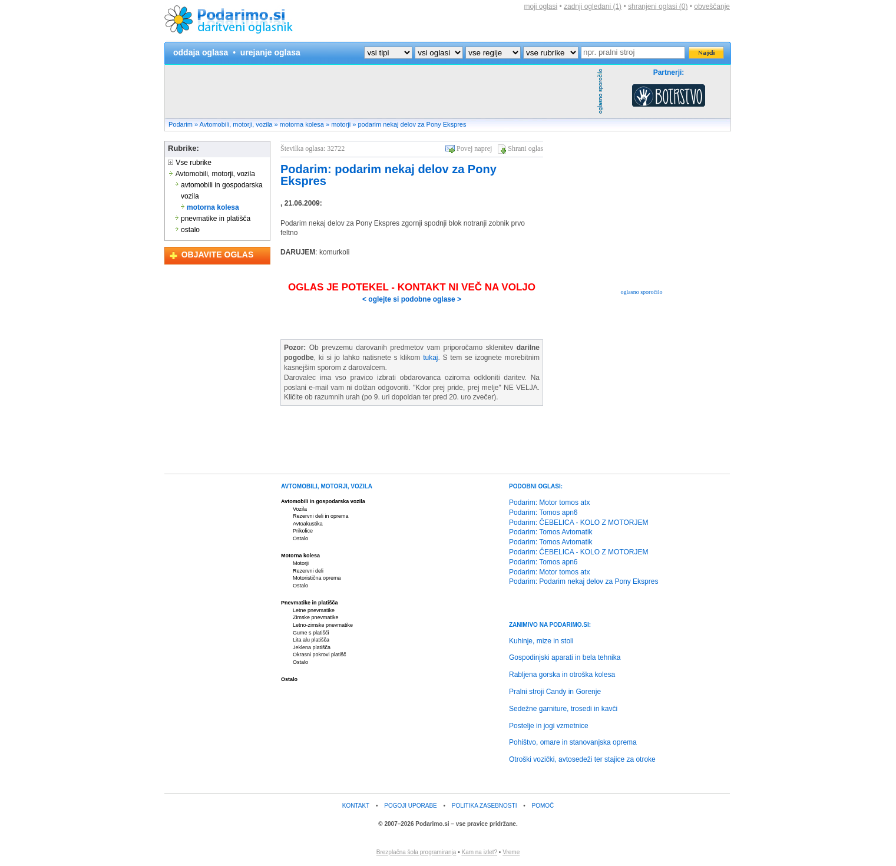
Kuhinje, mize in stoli (541, 641)
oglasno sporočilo (642, 292)
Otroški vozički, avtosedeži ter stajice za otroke (582, 759)
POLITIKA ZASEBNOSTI (484, 805)
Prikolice (303, 531)
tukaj (430, 357)
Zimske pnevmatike (316, 617)
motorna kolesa (302, 124)
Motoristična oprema (317, 578)
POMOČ (543, 805)
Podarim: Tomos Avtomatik (551, 532)
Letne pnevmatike (314, 610)
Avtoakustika (308, 524)
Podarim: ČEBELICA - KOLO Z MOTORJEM (579, 522)
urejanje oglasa (270, 52)
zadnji (592, 6)
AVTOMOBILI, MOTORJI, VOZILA (326, 486)
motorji (341, 124)
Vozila (300, 509)
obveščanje (712, 6)
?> (439, 53)
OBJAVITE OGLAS (217, 254)
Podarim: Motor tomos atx (549, 502)
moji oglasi (540, 6)
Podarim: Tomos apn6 (543, 512)
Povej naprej (474, 148)
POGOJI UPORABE (410, 805)
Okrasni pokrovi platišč (319, 654)
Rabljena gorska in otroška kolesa (562, 674)
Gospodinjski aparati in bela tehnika (564, 657)
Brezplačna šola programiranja (416, 852)
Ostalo (300, 538)
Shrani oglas (525, 148)
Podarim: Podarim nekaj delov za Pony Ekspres (583, 581)
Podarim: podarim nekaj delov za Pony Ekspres (388, 175)
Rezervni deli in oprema (321, 516)
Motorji (301, 563)
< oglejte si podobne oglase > (411, 299)
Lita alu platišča (311, 640)
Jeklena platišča (311, 647)
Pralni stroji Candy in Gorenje (555, 691)
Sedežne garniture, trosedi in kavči (563, 709)
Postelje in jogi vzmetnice (548, 726)
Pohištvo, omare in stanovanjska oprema (573, 742)
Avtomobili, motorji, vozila (236, 124)
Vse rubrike (189, 162)
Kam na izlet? (479, 852)
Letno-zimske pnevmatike (323, 625)
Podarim (180, 124)
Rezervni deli (308, 571)
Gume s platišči (311, 633)
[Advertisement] (379, 91)
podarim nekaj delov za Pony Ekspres (412, 124)
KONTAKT (355, 805)
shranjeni (657, 6)
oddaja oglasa (200, 52)
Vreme (511, 852)
